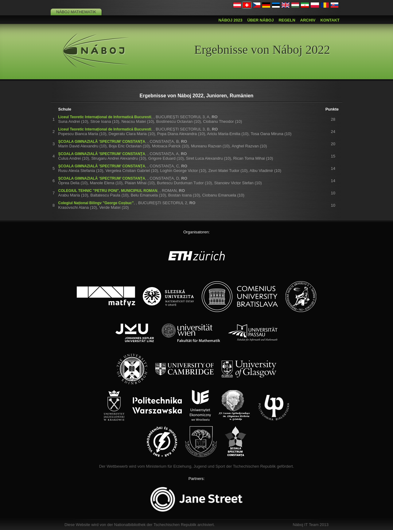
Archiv (308, 20)
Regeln (286, 20)
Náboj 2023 (230, 20)
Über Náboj (260, 20)
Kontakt (330, 20)
